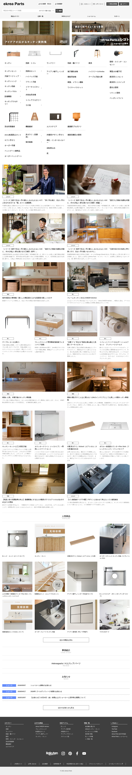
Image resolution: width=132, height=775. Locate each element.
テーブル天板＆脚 (95, 77)
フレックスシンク (41, 729)
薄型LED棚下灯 (116, 71)
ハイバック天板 (32, 76)
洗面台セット (31, 71)
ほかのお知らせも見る (66, 708)
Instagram (115, 726)
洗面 (7, 729)
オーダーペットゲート (13, 156)
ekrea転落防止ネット (13, 135)
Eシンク (63, 726)
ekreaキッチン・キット (92, 729)
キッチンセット (11, 71)
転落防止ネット (40, 731)
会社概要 (45, 764)
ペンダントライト (116, 98)
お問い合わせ (32, 764)
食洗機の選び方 (90, 726)
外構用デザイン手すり (55, 135)
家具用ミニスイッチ (117, 82)
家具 (7, 736)
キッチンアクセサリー (11, 102)
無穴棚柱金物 (73, 71)
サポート (117, 16)
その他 (28, 105)
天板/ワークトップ (12, 76)
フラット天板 (31, 82)
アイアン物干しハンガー (55, 72)
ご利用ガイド (18, 764)
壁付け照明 (114, 87)
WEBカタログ (66, 16)
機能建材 (8, 744)
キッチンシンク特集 (91, 731)
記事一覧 (40, 16)
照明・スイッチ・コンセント (15, 739)
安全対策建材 (10, 741)
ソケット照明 (115, 93)
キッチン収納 (10, 86)
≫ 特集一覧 (88, 739)
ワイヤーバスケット (75, 87)
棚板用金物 (72, 77)
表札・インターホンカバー (55, 141)
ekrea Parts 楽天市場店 (119, 734)
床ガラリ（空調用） (32, 136)
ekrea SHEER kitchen (42, 726)
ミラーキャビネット (32, 88)
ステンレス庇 (65, 736)
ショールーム (91, 16)
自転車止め (51, 148)
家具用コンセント (116, 77)
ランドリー (9, 731)
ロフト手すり (10, 140)
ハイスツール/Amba (96, 71)
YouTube (114, 729)
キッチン (8, 726)
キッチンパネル (11, 91)
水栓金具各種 (31, 95)
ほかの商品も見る (66, 640)
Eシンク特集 (89, 736)
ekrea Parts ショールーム (119, 736)
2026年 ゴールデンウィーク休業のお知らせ (46, 691)
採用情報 (56, 764)
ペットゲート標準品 (12, 151)
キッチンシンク (11, 81)
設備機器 (8, 96)
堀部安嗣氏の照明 (74, 135)
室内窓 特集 (88, 734)
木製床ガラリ (65, 731)
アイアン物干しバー (42, 734)
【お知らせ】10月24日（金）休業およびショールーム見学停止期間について (58, 697)
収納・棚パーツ (10, 734)
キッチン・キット (41, 736)
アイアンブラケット (67, 734)
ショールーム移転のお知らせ (41, 685)
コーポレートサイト (115, 764)
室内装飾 (29, 142)
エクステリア (10, 746)
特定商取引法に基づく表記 (75, 764)
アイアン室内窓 (66, 729)
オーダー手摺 (10, 145)
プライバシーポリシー (96, 764)
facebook (114, 731)
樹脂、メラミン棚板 (75, 82)
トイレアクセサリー (33, 100)
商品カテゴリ (15, 16)
